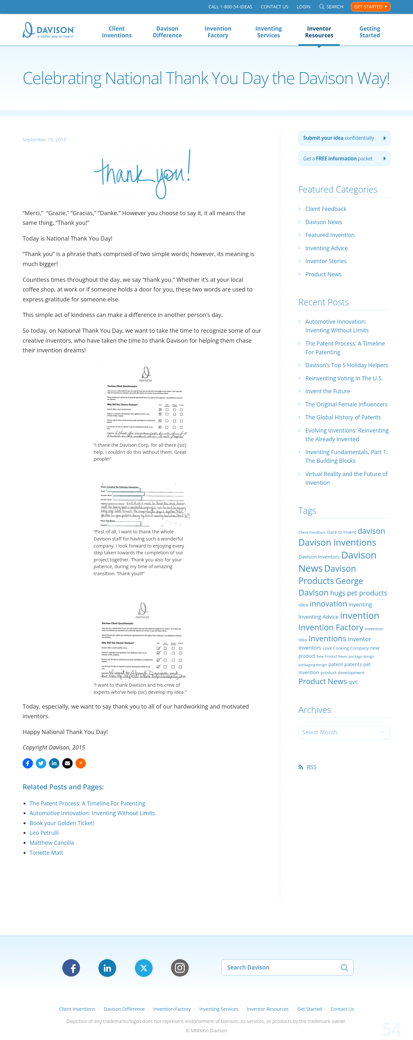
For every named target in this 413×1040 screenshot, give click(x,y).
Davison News (325, 223)
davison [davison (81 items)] (371, 558)
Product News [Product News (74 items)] (322, 708)
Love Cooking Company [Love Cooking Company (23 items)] (346, 676)
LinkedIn (107, 968)
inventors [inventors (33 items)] (309, 675)
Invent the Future (329, 401)
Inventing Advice (328, 249)
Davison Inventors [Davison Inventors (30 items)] (319, 584)
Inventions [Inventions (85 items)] (327, 665)
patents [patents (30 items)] (353, 691)
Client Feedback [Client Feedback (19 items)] (312, 559)
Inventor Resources (319, 32)
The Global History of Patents (345, 436)
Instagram (180, 968)
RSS (312, 794)
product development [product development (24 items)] (343, 700)
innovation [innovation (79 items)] (329, 631)
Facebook (71, 968)
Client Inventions (117, 32)
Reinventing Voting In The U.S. (346, 388)
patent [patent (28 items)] (335, 691)
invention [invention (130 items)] (359, 642)
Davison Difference (167, 32)
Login (303, 7)
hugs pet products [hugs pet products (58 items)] (358, 620)
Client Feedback (327, 210)
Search (335, 7)
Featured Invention (331, 236)
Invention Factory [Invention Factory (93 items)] (330, 654)
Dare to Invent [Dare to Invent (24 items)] (341, 559)
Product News (324, 275)
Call (230, 7)
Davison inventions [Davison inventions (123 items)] (337, 570)
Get (339, 159)
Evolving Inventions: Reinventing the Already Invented (338, 457)
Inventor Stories (327, 262)
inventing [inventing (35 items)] (360, 631)
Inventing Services (268, 32)
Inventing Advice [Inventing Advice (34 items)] (318, 644)
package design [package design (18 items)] (361, 684)
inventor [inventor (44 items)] (359, 666)
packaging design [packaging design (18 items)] (312, 692)
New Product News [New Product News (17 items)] (332, 684)
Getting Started (369, 32)
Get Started (368, 7)
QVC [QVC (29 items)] (353, 709)
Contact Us (274, 7)
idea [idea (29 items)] (303, 632)
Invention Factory (218, 32)
